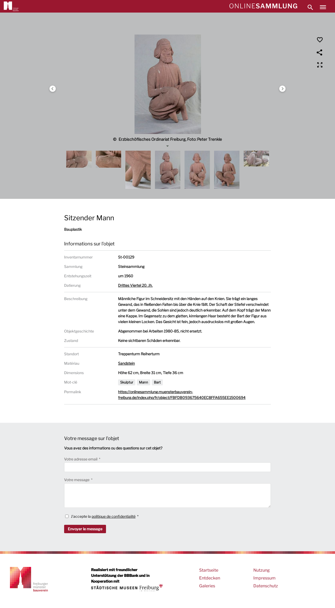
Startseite (208, 570)
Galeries (207, 585)
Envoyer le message (85, 529)
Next (282, 89)
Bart (157, 382)
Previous (52, 89)
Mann (143, 382)
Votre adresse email (81, 459)
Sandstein (126, 363)
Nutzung (261, 570)
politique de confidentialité (114, 516)
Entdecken (209, 578)
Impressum (264, 578)
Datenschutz (265, 585)
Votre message (77, 479)
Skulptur (126, 382)
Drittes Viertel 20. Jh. (135, 285)
